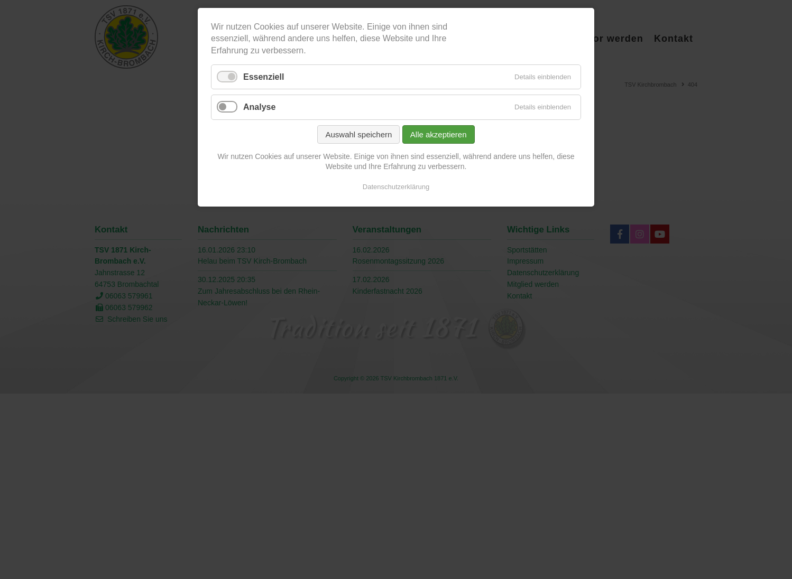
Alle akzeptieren (438, 134)
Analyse (259, 106)
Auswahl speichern (358, 134)
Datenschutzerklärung (396, 187)
